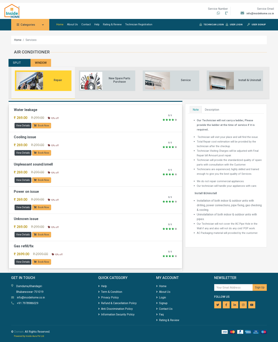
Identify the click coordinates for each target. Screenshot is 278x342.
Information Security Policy (116, 314)
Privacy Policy (108, 297)
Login (161, 297)
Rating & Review (112, 24)
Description (212, 109)
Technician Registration (138, 24)
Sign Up (260, 287)
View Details (23, 125)
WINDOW (41, 62)
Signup (162, 303)
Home (59, 24)
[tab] (43, 83)
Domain (19, 331)
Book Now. (41, 125)
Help (96, 24)
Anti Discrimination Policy (115, 308)
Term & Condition (110, 291)
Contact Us (164, 308)
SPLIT (17, 62)
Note (196, 109)
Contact (86, 24)
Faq (160, 314)
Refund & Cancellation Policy (117, 303)
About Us (72, 24)
